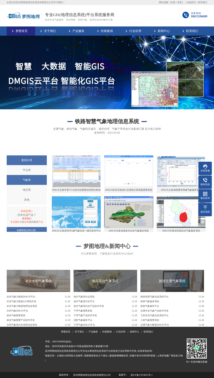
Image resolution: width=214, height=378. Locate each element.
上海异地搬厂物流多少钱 (170, 355)
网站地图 (163, 2)
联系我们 (202, 2)
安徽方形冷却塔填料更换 (142, 355)
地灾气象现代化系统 (84, 323)
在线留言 (191, 2)
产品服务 (78, 31)
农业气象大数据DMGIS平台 (21, 323)
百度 (173, 2)
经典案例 (107, 31)
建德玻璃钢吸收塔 (118, 355)
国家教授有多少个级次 (96, 355)
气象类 (27, 217)
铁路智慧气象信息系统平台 (154, 323)
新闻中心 (164, 31)
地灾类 (27, 227)
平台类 (27, 207)
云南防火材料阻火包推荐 (70, 355)
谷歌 (179, 2)
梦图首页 (22, 31)
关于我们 (50, 31)
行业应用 (135, 31)
